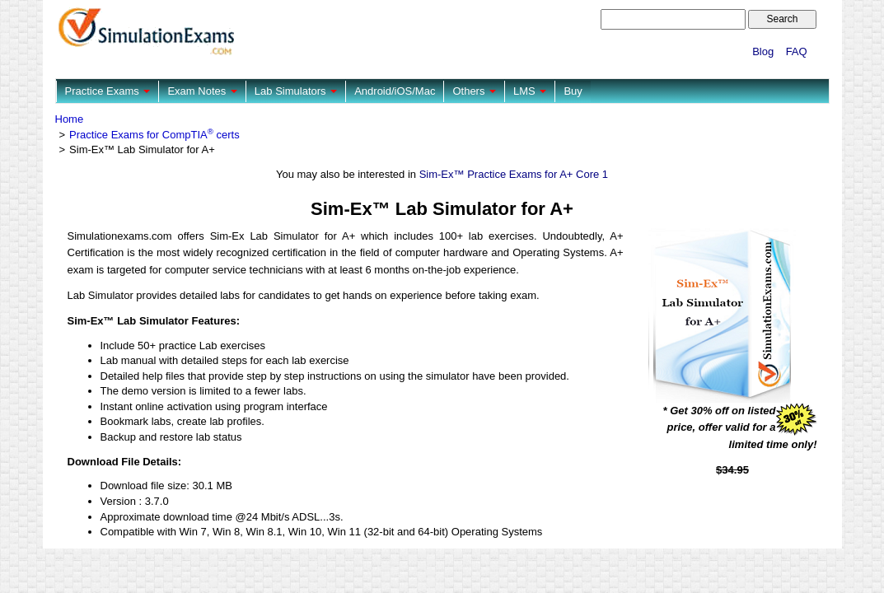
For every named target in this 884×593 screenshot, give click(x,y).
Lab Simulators (296, 91)
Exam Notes (201, 91)
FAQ (796, 51)
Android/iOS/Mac (394, 91)
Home (69, 119)
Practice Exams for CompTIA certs (154, 134)
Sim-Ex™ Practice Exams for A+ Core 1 (513, 174)
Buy (573, 91)
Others (474, 91)
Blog (763, 51)
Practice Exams (108, 91)
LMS (529, 91)
